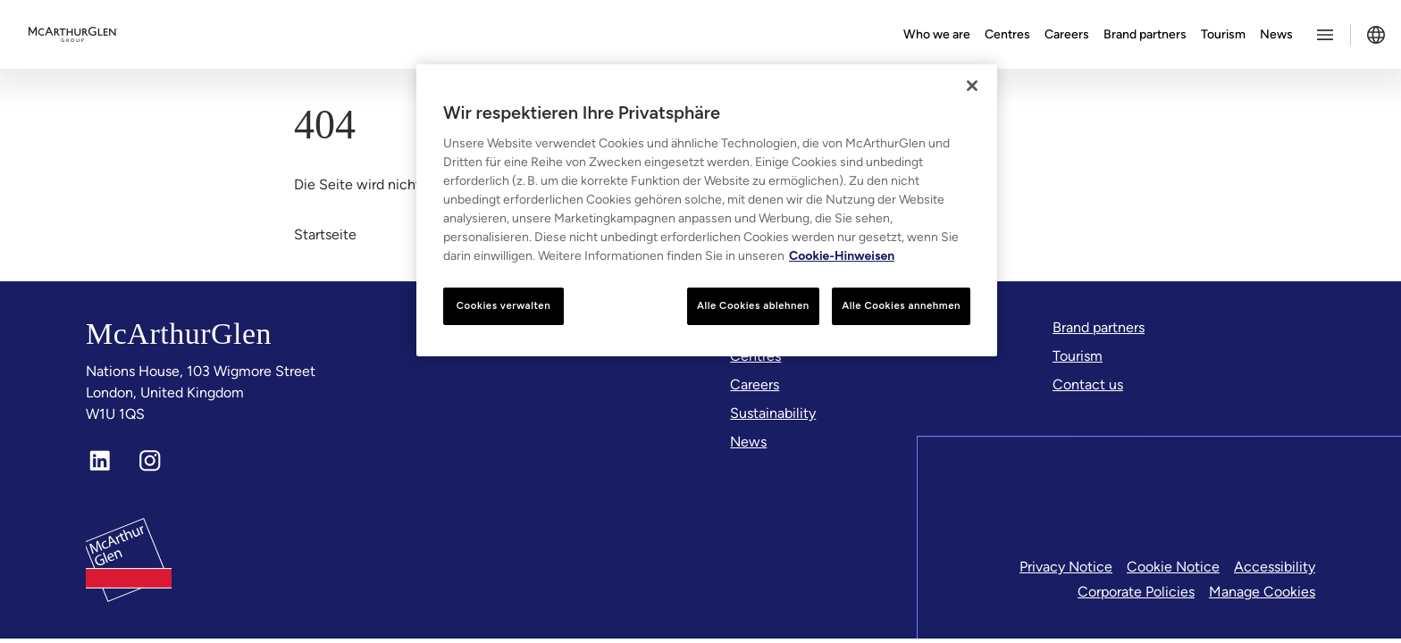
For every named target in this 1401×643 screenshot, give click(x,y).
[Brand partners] (1099, 327)
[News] (748, 442)
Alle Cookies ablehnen (753, 305)
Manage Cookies (1262, 591)
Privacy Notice (1065, 566)
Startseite (325, 234)
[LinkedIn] (100, 461)
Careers (1066, 34)
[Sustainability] (773, 413)
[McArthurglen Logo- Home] (73, 34)
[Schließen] (972, 85)
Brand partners (1145, 34)
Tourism (1223, 34)
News (1276, 34)
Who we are (936, 34)
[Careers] (754, 385)
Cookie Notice (1173, 566)
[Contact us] (1088, 385)
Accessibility (1274, 566)
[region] (706, 210)
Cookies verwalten (503, 305)
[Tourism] (1078, 356)
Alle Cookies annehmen (901, 305)
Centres (1007, 34)
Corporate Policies (1136, 591)
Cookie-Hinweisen (841, 255)
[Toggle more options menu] (1325, 35)
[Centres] (755, 356)
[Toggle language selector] (1376, 35)
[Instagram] (150, 461)
